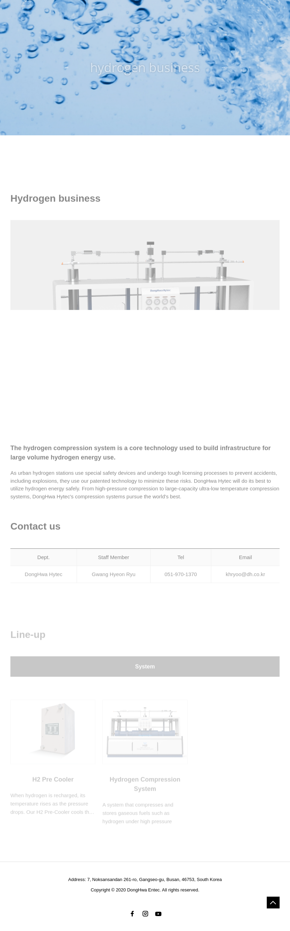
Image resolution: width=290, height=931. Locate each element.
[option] (145, 328)
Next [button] (265, 328)
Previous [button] (25, 328)
